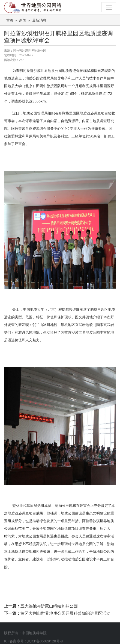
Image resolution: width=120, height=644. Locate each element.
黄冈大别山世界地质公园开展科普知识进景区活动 (65, 613)
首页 (9, 20)
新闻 (22, 20)
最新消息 (39, 20)
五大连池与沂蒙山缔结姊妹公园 (49, 605)
